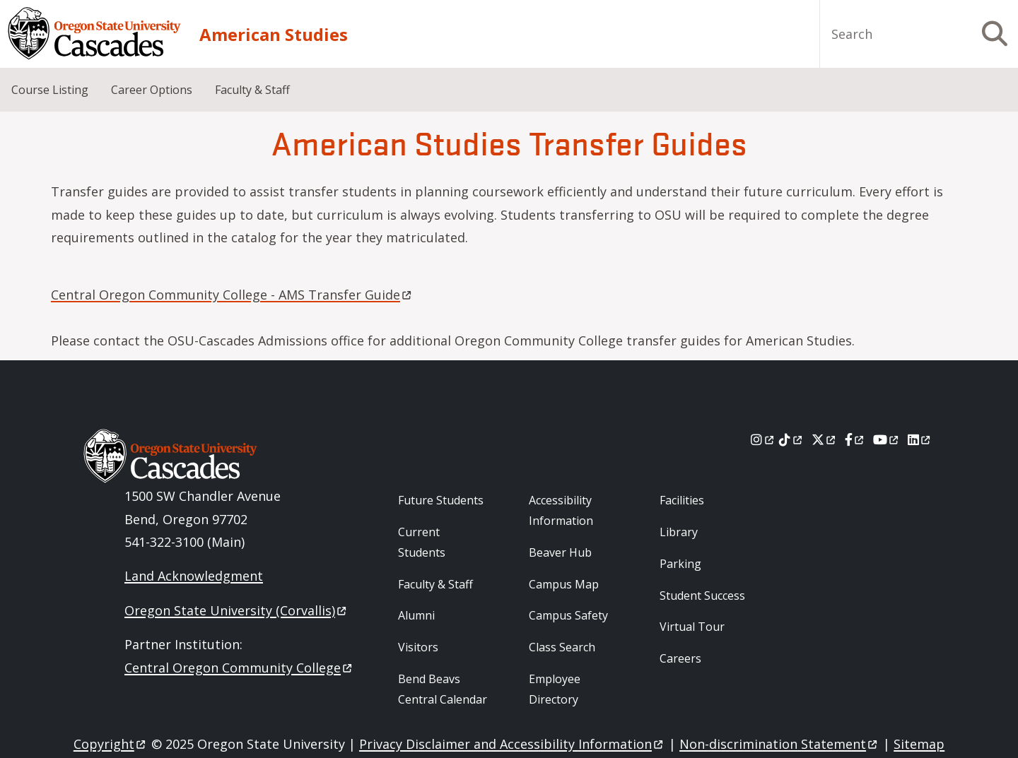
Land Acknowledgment (193, 575)
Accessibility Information (561, 510)
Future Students (441, 500)
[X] (825, 439)
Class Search (562, 647)
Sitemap (919, 743)
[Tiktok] (791, 439)
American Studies (273, 34)
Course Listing (49, 89)
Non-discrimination (779, 743)
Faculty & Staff (252, 89)
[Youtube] (887, 439)
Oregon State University (236, 610)
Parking (680, 564)
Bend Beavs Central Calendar (442, 689)
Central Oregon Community (239, 667)
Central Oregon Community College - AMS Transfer (232, 294)
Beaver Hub (560, 552)
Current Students (421, 542)
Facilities (682, 500)
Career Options (151, 89)
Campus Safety (568, 615)
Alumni (416, 615)
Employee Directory (554, 689)
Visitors (418, 647)
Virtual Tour (692, 626)
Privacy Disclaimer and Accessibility (512, 743)
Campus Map (564, 584)
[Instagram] (763, 439)
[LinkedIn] (920, 439)
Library (679, 532)
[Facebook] (855, 439)
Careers (680, 658)
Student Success (702, 595)
